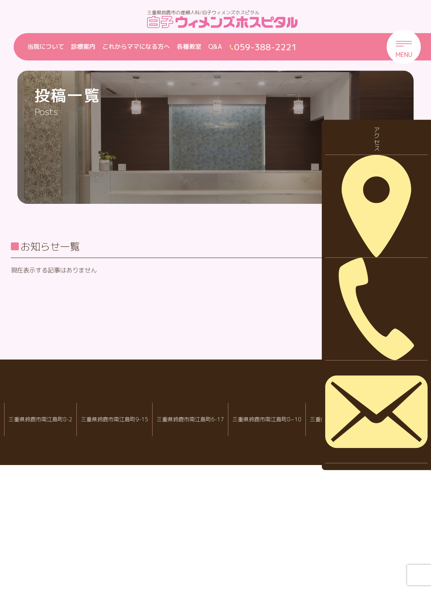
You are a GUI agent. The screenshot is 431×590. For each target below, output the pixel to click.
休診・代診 (375, 286)
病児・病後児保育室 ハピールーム (294, 533)
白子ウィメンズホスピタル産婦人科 (124, 533)
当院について (45, 46)
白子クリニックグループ (215, 513)
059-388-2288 (42, 555)
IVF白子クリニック (40, 533)
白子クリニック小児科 (210, 533)
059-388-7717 (296, 555)
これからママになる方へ (136, 46)
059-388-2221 (126, 555)
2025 (367, 381)
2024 (367, 402)
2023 (367, 424)
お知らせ (372, 265)
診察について (378, 328)
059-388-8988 (212, 555)
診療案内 (83, 46)
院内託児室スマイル (378, 533)
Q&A (215, 46)
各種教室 (189, 46)
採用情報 (372, 307)
